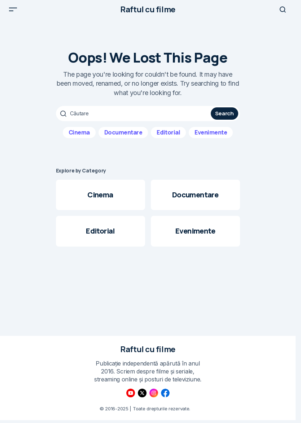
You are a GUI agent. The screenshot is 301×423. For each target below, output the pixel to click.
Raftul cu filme (147, 12)
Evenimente (211, 138)
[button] (13, 12)
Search (224, 119)
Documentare (123, 138)
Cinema (79, 138)
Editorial (168, 138)
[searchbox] (134, 119)
